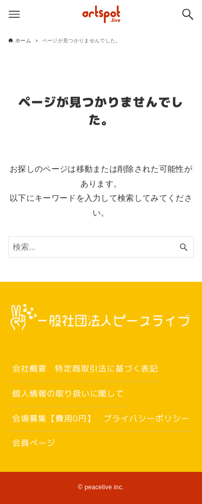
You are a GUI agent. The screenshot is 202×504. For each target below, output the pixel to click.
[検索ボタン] (188, 14)
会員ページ (33, 442)
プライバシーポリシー (146, 417)
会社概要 (29, 368)
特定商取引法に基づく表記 (106, 368)
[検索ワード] (101, 247)
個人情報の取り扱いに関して (68, 393)
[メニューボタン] (14, 14)
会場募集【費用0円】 (54, 417)
